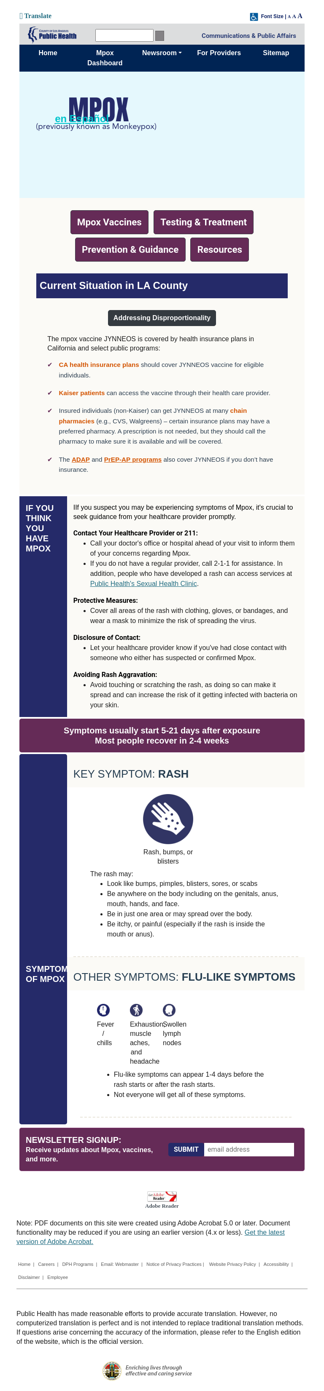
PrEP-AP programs (133, 459)
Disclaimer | (30, 1277)
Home (47, 52)
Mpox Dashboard (105, 58)
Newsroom (159, 52)
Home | (26, 1264)
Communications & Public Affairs (249, 36)
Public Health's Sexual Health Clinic (143, 583)
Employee (57, 1277)
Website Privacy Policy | (234, 1264)
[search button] (159, 36)
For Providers (219, 52)
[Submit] (186, 1149)
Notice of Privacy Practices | (175, 1264)
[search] (124, 35)
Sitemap (276, 52)
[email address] (249, 1149)
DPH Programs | (79, 1264)
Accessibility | (278, 1264)
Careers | (48, 1264)
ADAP (81, 459)
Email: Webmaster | (122, 1264)
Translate (35, 15)
